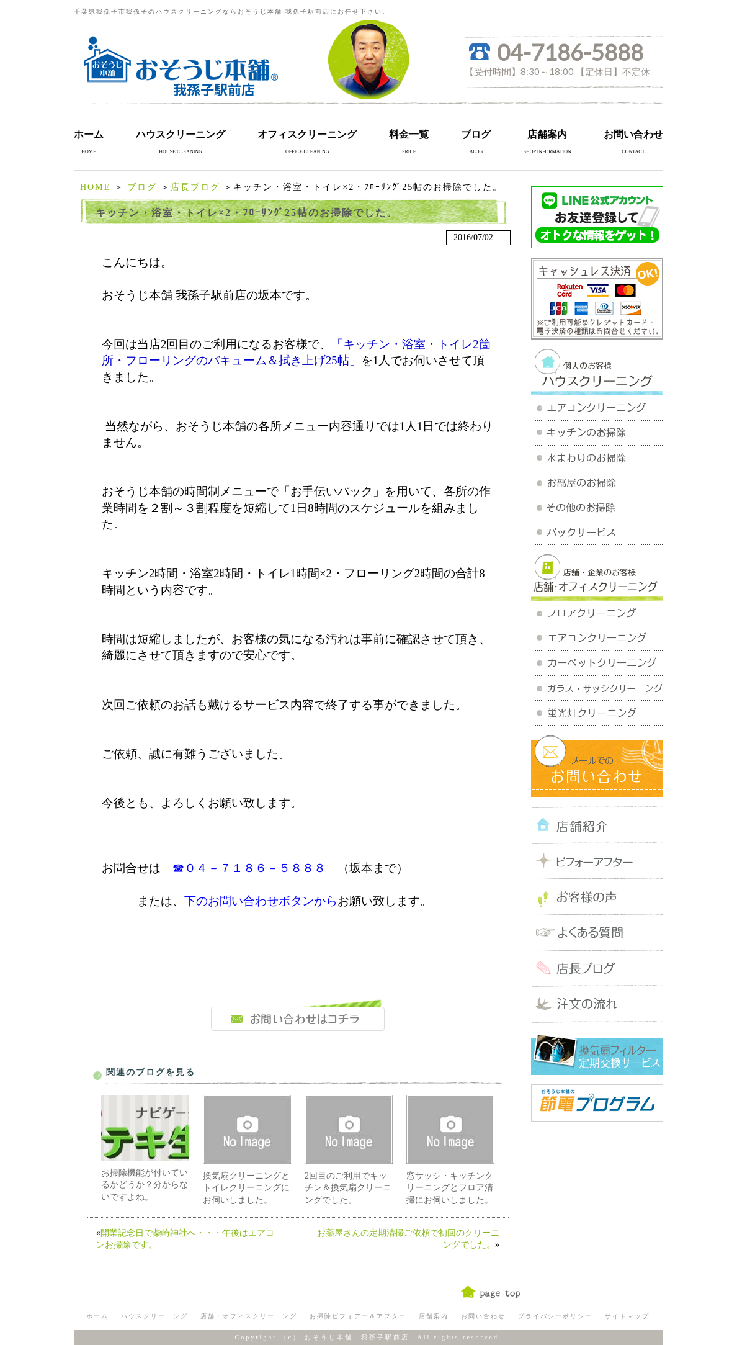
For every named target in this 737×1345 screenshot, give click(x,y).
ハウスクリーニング (180, 134)
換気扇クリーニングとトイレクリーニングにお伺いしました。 (246, 1188)
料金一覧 (409, 134)
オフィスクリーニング (307, 134)
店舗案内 (547, 134)
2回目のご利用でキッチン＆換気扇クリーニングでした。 (348, 1188)
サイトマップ (627, 1316)
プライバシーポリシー (555, 1316)
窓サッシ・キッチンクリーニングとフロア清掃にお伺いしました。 (449, 1188)
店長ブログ (195, 187)
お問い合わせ (633, 134)
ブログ (476, 134)
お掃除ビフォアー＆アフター (358, 1316)
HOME (95, 187)
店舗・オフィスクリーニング (248, 1316)
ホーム (89, 134)
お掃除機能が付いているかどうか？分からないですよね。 (144, 1185)
